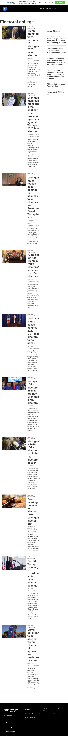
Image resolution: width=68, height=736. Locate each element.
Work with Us (29, 713)
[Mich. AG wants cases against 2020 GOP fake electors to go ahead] (14, 320)
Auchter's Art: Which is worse (55, 93)
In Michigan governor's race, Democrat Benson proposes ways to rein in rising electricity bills (56, 61)
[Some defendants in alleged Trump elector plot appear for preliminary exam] (14, 631)
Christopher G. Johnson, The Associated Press (32, 528)
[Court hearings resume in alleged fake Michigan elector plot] (14, 501)
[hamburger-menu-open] (4, 2)
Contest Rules (43, 714)
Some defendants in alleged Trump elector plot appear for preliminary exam (33, 645)
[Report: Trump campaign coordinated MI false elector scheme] (14, 563)
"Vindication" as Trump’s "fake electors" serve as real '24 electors (33, 265)
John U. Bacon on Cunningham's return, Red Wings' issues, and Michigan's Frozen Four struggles (55, 74)
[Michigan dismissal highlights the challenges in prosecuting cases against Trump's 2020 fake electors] (14, 99)
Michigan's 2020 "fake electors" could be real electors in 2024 (33, 452)
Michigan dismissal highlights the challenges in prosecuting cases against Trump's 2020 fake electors (33, 114)
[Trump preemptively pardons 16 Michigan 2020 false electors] (14, 32)
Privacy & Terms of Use (58, 709)
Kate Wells (30, 279)
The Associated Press (33, 134)
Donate (61, 3)
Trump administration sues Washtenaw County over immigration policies (56, 50)
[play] (4, 9)
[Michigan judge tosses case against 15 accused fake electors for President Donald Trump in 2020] (14, 179)
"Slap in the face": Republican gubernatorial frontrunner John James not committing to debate (56, 40)
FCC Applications (57, 714)
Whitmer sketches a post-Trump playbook (56, 85)
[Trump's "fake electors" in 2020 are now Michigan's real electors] (14, 383)
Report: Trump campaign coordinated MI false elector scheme (33, 573)
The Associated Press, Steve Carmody (31, 222)
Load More (20, 696)
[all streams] (65, 8)
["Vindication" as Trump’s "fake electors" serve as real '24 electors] (14, 256)
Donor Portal (48, 2)
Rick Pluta (30, 58)
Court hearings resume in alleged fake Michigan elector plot (33, 511)
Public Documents (30, 717)
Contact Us (28, 709)
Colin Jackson (31, 663)
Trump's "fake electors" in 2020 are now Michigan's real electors (33, 392)
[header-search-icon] (40, 2)
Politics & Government (31, 27)
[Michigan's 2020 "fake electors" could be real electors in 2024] (14, 443)
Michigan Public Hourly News (43, 709)
